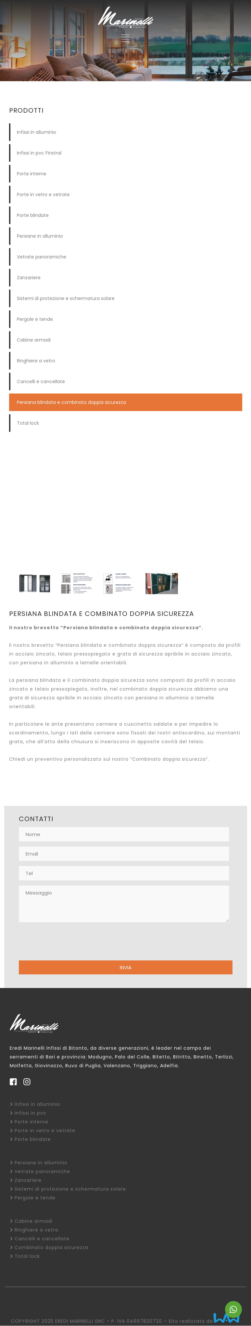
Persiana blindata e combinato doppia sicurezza (71, 402)
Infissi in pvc (30, 1113)
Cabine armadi (34, 340)
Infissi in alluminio (36, 132)
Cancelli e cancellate (41, 381)
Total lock (28, 423)
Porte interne (31, 173)
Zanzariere (29, 277)
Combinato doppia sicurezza (51, 1247)
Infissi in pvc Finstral (39, 153)
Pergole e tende (35, 319)
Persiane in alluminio (40, 236)
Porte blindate (33, 215)
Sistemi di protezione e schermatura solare (66, 298)
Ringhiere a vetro (36, 360)
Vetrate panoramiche (41, 257)
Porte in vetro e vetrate (43, 194)
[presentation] (68, 943)
